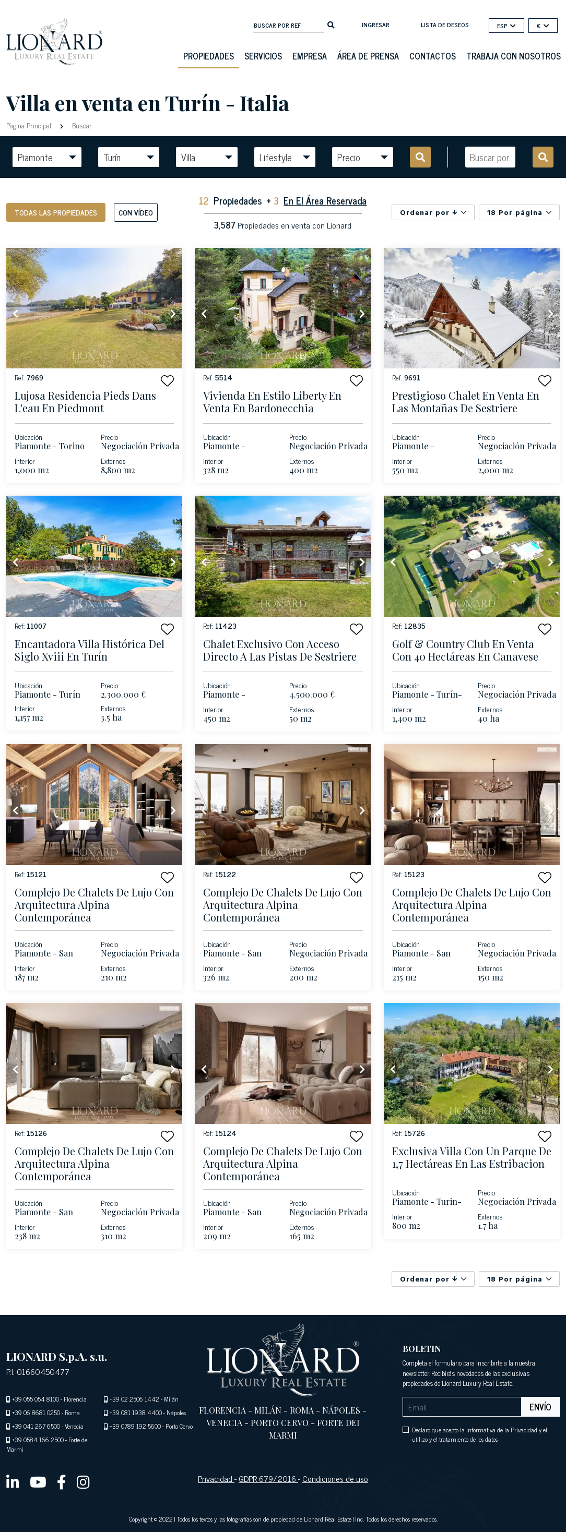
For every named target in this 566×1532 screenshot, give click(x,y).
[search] (331, 24)
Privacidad (216, 1478)
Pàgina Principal (29, 125)
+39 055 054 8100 (35, 1399)
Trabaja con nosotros (513, 56)
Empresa (309, 56)
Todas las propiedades (56, 212)
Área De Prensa (368, 56)
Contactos (432, 56)
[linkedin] (12, 1481)
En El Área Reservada (325, 200)
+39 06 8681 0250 (36, 1412)
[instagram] (83, 1481)
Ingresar (376, 24)
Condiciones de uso (335, 1478)
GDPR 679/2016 (268, 1478)
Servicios (263, 56)
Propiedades (208, 56)
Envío (540, 1407)
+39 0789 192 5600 (135, 1426)
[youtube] (38, 1481)
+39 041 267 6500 (36, 1426)
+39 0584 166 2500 (37, 1439)
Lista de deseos (445, 24)
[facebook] (61, 1481)
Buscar (81, 125)
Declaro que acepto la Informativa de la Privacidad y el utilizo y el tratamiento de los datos (479, 1434)
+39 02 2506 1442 (134, 1399)
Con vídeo (136, 212)
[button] (167, 380)
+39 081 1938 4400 (135, 1412)
